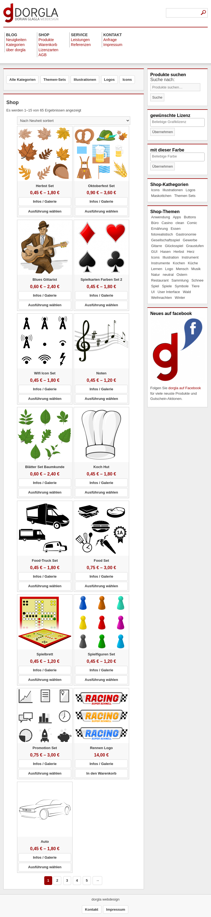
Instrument (190, 257)
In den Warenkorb (101, 773)
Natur (155, 275)
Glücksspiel (174, 246)
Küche (193, 263)
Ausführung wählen (44, 211)
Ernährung (159, 229)
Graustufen (195, 246)
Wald (187, 292)
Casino (167, 223)
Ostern (181, 275)
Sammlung (179, 280)
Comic (192, 223)
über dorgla (16, 50)
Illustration (171, 257)
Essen (176, 229)
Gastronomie (186, 234)
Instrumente (160, 263)
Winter (180, 298)
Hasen (165, 252)
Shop (43, 35)
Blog (11, 35)
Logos (190, 190)
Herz (190, 252)
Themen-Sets (54, 80)
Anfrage (110, 40)
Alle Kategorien (22, 80)
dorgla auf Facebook (184, 388)
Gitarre (156, 246)
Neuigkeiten (16, 40)
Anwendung (160, 217)
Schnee (197, 280)
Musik (196, 269)
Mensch (182, 269)
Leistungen (80, 40)
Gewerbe (190, 240)
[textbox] (177, 122)
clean (180, 223)
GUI (154, 252)
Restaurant (160, 280)
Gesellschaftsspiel (165, 240)
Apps (177, 217)
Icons (155, 190)
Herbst (179, 252)
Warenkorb (47, 44)
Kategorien (15, 44)
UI (153, 292)
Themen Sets (184, 196)
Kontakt (112, 35)
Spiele (167, 286)
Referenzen (81, 44)
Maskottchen (161, 196)
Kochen (179, 263)
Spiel (155, 286)
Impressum (112, 44)
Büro (155, 223)
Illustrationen (173, 190)
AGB (42, 55)
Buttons (190, 217)
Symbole (182, 286)
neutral (168, 275)
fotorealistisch (162, 234)
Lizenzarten (48, 50)
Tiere (195, 286)
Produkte (46, 40)
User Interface (168, 292)
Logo (169, 269)
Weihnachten (161, 298)
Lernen (156, 269)
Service (79, 35)
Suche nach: (162, 79)
